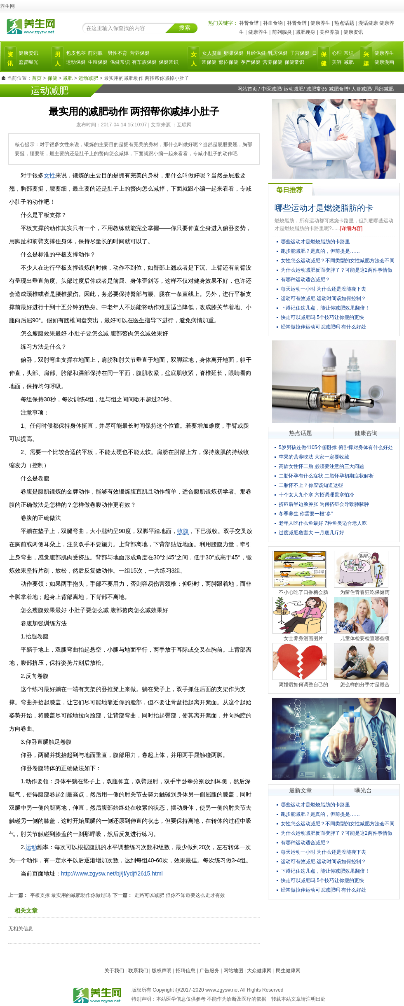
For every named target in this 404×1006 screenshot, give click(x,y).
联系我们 (138, 970)
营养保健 (140, 53)
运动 (31, 847)
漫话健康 (368, 23)
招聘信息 (185, 970)
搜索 (184, 27)
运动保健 (76, 62)
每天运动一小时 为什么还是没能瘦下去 (323, 289)
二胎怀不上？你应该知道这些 (311, 485)
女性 (49, 175)
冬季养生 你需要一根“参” (306, 514)
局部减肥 (384, 89)
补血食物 (273, 23)
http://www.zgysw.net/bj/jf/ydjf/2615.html (112, 873)
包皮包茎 (76, 53)
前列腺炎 (282, 32)
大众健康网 (259, 970)
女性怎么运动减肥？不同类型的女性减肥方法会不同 (338, 260)
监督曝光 (28, 62)
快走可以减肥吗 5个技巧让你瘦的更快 (322, 317)
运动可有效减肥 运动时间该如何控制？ (323, 298)
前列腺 (95, 53)
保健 (52, 78)
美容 (337, 62)
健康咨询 (366, 433)
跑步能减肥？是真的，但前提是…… (320, 251)
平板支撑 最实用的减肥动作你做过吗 (70, 895)
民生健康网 (288, 970)
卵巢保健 (234, 53)
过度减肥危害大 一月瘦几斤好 (311, 533)
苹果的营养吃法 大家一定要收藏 (314, 457)
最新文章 (300, 790)
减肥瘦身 (305, 32)
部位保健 (228, 62)
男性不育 (117, 53)
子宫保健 (300, 53)
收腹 (183, 531)
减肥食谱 (339, 89)
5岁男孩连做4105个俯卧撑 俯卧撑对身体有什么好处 (336, 447)
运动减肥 (88, 78)
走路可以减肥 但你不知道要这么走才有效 (179, 895)
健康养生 (320, 23)
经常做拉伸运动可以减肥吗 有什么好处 (323, 327)
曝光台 (363, 790)
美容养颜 (329, 32)
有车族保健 (144, 62)
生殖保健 (98, 62)
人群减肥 (361, 89)
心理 (337, 53)
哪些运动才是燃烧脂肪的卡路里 (315, 242)
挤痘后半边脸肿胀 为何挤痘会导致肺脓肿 (324, 504)
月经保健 (256, 53)
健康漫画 (384, 62)
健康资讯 (353, 32)
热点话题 (344, 23)
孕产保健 (251, 62)
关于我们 (114, 970)
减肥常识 (316, 89)
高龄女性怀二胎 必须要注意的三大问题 (321, 466)
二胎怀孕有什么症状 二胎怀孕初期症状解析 (326, 476)
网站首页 (247, 89)
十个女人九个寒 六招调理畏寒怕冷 (316, 495)
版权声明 (161, 970)
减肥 (349, 62)
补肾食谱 (249, 23)
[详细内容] (351, 228)
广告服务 (209, 970)
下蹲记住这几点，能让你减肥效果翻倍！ (325, 308)
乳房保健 (278, 53)
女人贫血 (212, 53)
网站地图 (233, 970)
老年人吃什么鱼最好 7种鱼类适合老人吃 (323, 523)
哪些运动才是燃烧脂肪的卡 (324, 207)
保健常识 (120, 62)
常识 (349, 53)
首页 (37, 78)
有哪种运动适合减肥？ (305, 279)
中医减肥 (271, 89)
